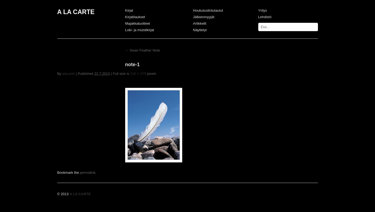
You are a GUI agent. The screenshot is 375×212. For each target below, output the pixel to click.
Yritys (262, 10)
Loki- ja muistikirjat (139, 30)
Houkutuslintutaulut (208, 10)
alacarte (68, 74)
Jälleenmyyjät (204, 17)
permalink (87, 173)
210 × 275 (138, 74)
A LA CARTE (76, 11)
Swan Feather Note (142, 50)
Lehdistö (265, 17)
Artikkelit (199, 23)
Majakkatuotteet (137, 23)
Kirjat (129, 10)
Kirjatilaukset (135, 17)
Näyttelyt (200, 30)
